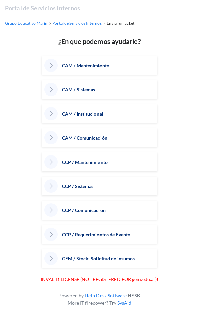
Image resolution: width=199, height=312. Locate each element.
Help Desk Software (106, 295)
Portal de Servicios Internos (42, 8)
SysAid (124, 303)
